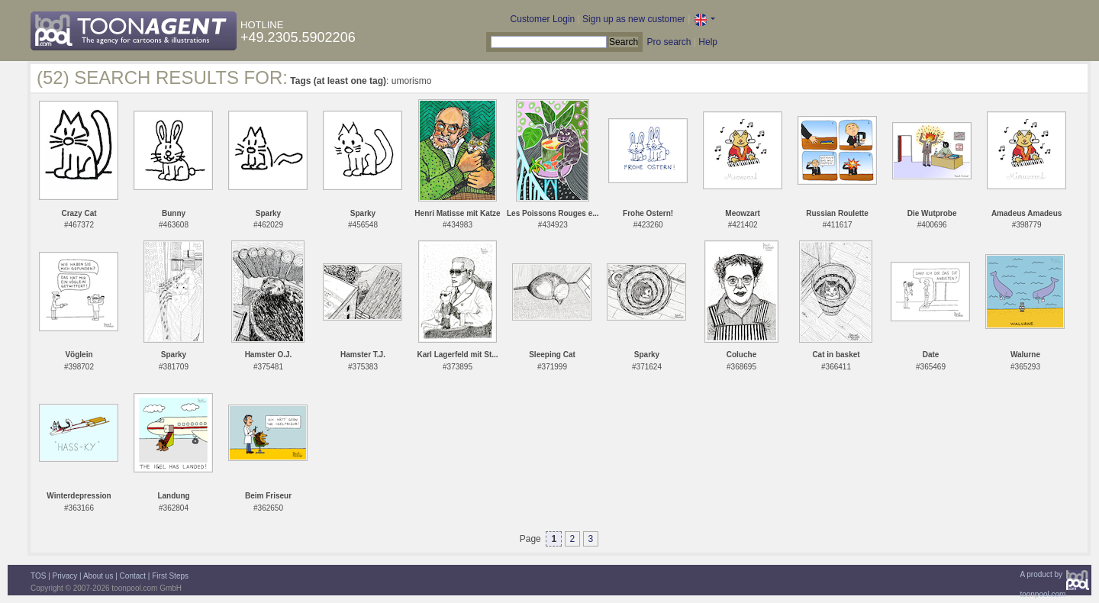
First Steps (170, 576)
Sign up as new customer (633, 19)
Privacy (65, 576)
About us (98, 576)
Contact (133, 576)
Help (707, 42)
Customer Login (543, 19)
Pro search (668, 42)
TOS (38, 576)
